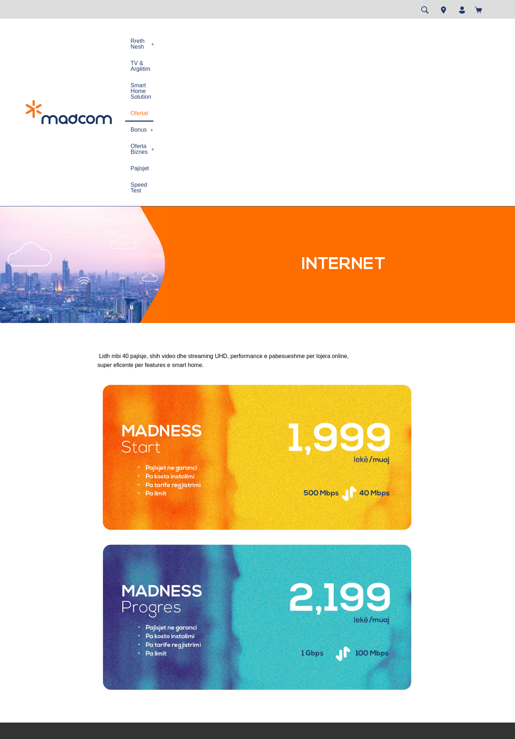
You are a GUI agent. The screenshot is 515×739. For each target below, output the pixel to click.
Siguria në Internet (161, 661)
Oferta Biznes (368, 41)
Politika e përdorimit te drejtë (173, 636)
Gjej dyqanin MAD (242, 641)
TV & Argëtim (193, 41)
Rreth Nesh (148, 41)
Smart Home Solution (248, 41)
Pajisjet (408, 41)
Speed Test (443, 41)
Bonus (325, 41)
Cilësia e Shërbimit (161, 674)
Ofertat (295, 41)
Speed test (233, 616)
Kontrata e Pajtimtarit (82, 641)
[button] (148, 41)
